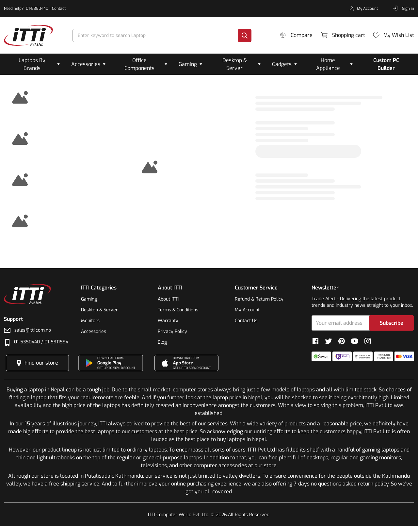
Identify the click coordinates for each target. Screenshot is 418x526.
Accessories (85, 64)
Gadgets (282, 64)
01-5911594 (56, 342)
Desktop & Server (234, 64)
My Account (247, 310)
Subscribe (391, 323)
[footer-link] (28, 35)
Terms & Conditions (178, 310)
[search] (156, 35)
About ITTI (168, 299)
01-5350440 (27, 342)
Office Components (139, 64)
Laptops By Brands (32, 64)
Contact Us (246, 321)
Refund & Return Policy (259, 299)
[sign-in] (403, 8)
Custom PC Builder (386, 64)
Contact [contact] (59, 8)
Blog (162, 342)
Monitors (90, 321)
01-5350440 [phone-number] (37, 8)
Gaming (188, 64)
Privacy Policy (172, 331)
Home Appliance (328, 64)
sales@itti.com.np (32, 330)
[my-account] (364, 8)
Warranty (168, 321)
